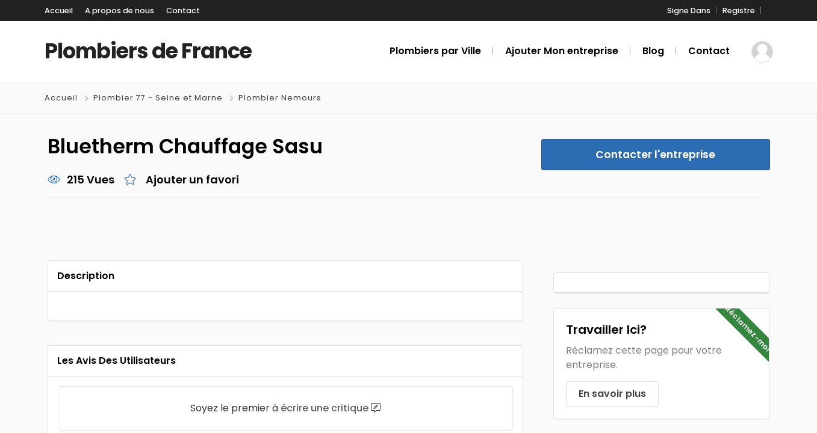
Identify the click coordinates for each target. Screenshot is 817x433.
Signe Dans (688, 10)
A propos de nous (119, 10)
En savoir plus (612, 394)
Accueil (59, 10)
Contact (183, 10)
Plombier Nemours (280, 98)
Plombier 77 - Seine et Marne (158, 98)
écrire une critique (324, 408)
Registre (738, 10)
